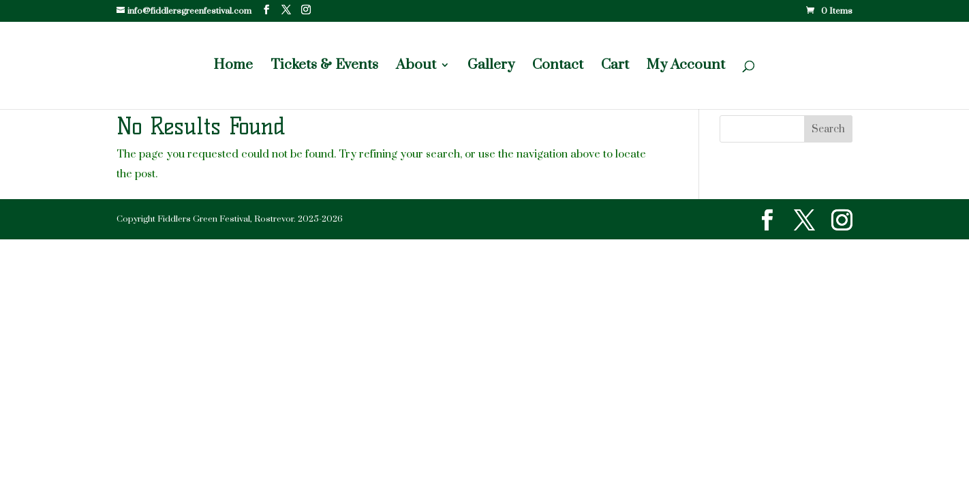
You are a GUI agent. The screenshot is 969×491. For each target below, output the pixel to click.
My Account (686, 67)
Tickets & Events (324, 67)
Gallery (490, 67)
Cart (615, 67)
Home (233, 67)
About (416, 67)
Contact (557, 67)
